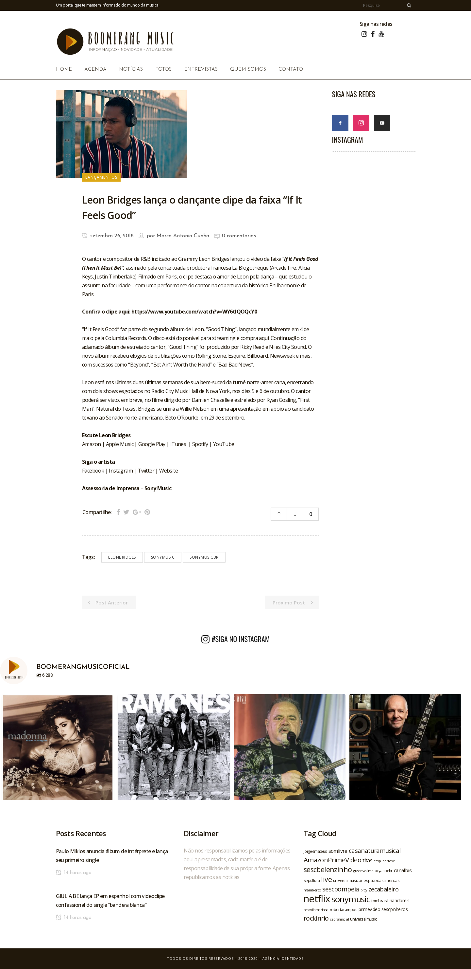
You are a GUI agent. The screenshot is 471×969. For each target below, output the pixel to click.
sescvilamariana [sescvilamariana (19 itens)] (316, 909)
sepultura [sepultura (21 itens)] (312, 880)
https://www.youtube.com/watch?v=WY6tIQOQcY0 (194, 311)
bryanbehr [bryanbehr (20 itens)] (384, 870)
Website (168, 470)
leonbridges (122, 557)
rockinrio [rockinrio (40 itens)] (316, 918)
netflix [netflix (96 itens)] (317, 898)
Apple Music (119, 444)
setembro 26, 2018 (108, 236)
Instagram (121, 470)
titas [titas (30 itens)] (367, 860)
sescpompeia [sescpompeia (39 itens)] (340, 889)
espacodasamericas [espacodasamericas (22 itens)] (381, 880)
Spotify (200, 444)
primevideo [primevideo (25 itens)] (369, 909)
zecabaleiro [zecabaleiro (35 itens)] (383, 889)
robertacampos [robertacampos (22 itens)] (343, 909)
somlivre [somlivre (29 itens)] (337, 850)
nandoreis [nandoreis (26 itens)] (400, 900)
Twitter (146, 470)
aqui (264, 338)
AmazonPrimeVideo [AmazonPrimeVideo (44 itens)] (332, 859)
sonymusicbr (204, 557)
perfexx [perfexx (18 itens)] (388, 861)
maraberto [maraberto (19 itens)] (312, 890)
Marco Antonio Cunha (183, 236)
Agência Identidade (283, 958)
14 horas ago (74, 872)
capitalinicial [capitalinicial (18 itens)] (339, 919)
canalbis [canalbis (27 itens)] (403, 870)
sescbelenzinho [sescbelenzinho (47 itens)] (328, 869)
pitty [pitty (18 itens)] (364, 890)
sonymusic (163, 557)
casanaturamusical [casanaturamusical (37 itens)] (375, 850)
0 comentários (239, 236)
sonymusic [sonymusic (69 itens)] (350, 899)
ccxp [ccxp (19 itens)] (377, 860)
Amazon (92, 444)
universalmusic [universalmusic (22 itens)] (363, 919)
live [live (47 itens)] (326, 879)
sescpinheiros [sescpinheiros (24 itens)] (394, 909)
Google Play (151, 444)
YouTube (223, 444)
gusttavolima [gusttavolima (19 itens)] (363, 870)
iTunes (178, 444)
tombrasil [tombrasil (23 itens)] (379, 901)
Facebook (93, 470)
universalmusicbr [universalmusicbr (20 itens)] (347, 880)
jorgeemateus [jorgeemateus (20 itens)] (315, 851)
